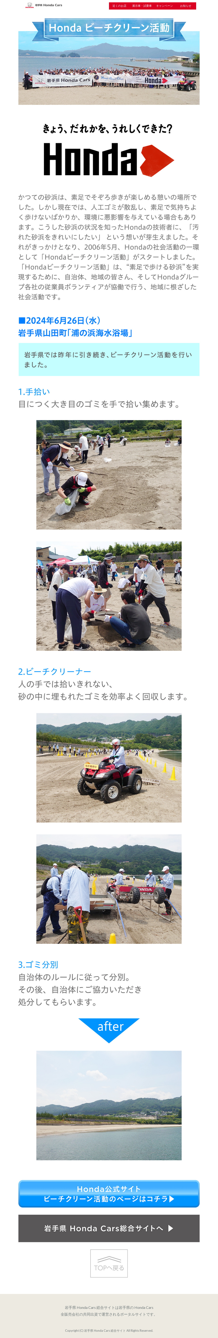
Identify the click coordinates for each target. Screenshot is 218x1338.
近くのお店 (119, 5)
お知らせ (185, 5)
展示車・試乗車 (142, 5)
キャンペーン (164, 5)
